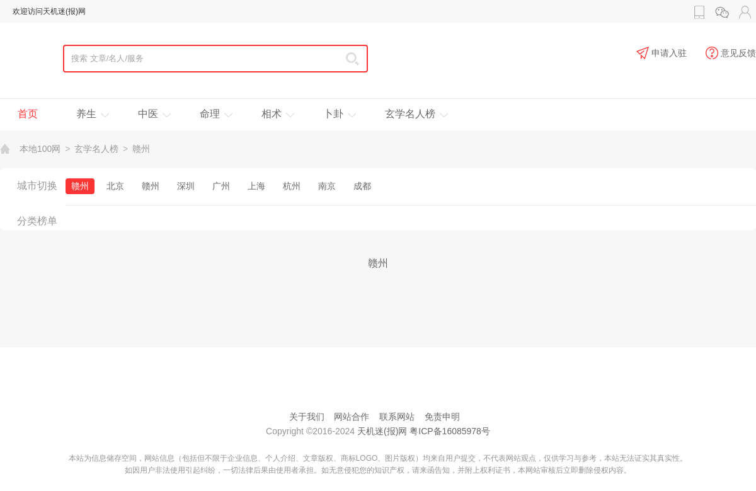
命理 (210, 113)
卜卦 (333, 113)
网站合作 (351, 417)
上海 (256, 186)
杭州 (292, 186)
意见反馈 (731, 53)
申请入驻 (661, 53)
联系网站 (397, 417)
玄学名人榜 (410, 113)
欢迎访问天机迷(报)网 (49, 11)
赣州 (141, 149)
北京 (115, 186)
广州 (221, 186)
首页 (28, 113)
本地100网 (40, 149)
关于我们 (306, 417)
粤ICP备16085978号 (450, 431)
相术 (271, 113)
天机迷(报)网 (382, 431)
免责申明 (442, 417)
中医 (148, 113)
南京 (327, 186)
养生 (86, 113)
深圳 (186, 186)
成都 (362, 186)
